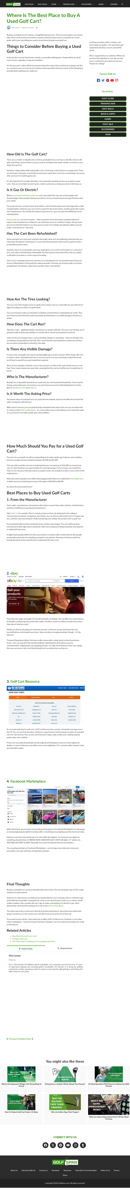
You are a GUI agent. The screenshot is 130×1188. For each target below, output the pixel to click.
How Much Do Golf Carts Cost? (24, 936)
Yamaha (16, 388)
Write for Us (105, 1171)
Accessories (88, 4)
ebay (14, 573)
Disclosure (67, 1171)
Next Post (27, 1039)
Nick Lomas (15, 27)
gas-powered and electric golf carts (25, 195)
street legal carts (76, 479)
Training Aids (71, 4)
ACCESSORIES (107, 129)
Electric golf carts (13, 220)
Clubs (56, 4)
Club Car (32, 388)
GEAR (108, 135)
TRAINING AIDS (108, 104)
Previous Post (14, 1039)
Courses (113, 4)
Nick (10, 964)
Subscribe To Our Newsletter (86, 1171)
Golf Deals (42, 4)
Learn (103, 4)
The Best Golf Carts (20, 939)
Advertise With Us (28, 1171)
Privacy (117, 1171)
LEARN (108, 119)
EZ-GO (22, 388)
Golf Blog (29, 4)
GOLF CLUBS (108, 99)
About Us (13, 1171)
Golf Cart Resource (25, 681)
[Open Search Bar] (122, 4)
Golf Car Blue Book (27, 410)
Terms (65, 1176)
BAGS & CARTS (108, 114)
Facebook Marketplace (28, 781)
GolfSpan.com (63, 1184)
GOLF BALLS (108, 109)
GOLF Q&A (108, 124)
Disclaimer (55, 1171)
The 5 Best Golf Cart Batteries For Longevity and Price (33, 941)
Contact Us (43, 1171)
